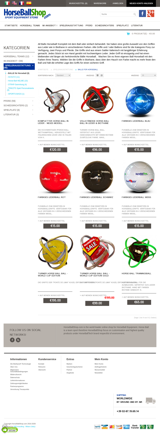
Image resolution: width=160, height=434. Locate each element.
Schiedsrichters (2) (16, 105)
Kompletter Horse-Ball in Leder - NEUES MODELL (53, 122)
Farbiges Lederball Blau (136, 121)
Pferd (89, 25)
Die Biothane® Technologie (20, 364)
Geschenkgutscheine (75, 367)
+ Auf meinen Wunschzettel (51, 145)
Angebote (70, 373)
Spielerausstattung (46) (17, 66)
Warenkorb (100, 3)
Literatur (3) (11, 114)
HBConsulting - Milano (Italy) (24, 426)
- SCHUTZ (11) (13, 77)
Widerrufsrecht (16, 374)
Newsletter (99, 373)
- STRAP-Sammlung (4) (17, 84)
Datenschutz (15, 377)
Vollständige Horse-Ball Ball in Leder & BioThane (94, 122)
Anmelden (118, 3)
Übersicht (42, 370)
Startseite (11, 25)
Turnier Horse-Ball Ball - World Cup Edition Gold (95, 274)
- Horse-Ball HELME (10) (17, 81)
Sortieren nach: (46, 75)
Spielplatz (122, 25)
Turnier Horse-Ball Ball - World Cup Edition (53, 274)
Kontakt (41, 364)
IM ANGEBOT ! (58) (13, 61)
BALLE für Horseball (88, 69)
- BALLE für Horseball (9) (18, 73)
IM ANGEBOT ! (49, 25)
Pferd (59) (9, 101)
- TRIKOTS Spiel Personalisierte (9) (20, 89)
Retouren (41, 367)
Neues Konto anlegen (141, 3)
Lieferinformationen (17, 380)
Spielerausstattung (71, 25)
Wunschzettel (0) (78, 3)
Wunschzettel (100, 370)
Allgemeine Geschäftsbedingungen (19, 370)
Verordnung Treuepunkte (19, 389)
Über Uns (13, 367)
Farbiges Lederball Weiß (136, 197)
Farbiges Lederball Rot (52, 197)
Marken (69, 364)
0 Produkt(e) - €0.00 (143, 33)
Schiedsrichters (104, 25)
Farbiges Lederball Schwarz (96, 197)
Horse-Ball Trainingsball (136, 273)
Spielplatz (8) (12, 110)
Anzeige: (90, 75)
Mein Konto (99, 364)
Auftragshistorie (101, 367)
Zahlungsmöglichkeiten (19, 383)
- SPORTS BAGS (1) (15, 94)
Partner (69, 370)
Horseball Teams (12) (16, 56)
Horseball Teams (30, 25)
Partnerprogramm (17, 386)
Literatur (137, 25)
